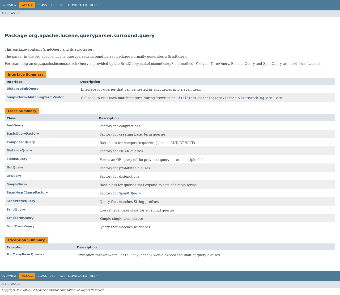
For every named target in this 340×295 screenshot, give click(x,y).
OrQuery (14, 175)
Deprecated (77, 5)
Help (93, 5)
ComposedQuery (21, 142)
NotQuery (15, 167)
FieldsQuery (17, 159)
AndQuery (15, 125)
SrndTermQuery (20, 218)
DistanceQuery (19, 150)
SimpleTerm (17, 184)
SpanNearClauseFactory (27, 192)
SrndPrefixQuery (21, 201)
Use (52, 5)
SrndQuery (16, 209)
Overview (9, 5)
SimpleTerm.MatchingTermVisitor (35, 97)
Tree (61, 5)
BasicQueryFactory (23, 133)
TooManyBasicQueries (25, 254)
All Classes (10, 13)
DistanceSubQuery (23, 88)
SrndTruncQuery (20, 226)
